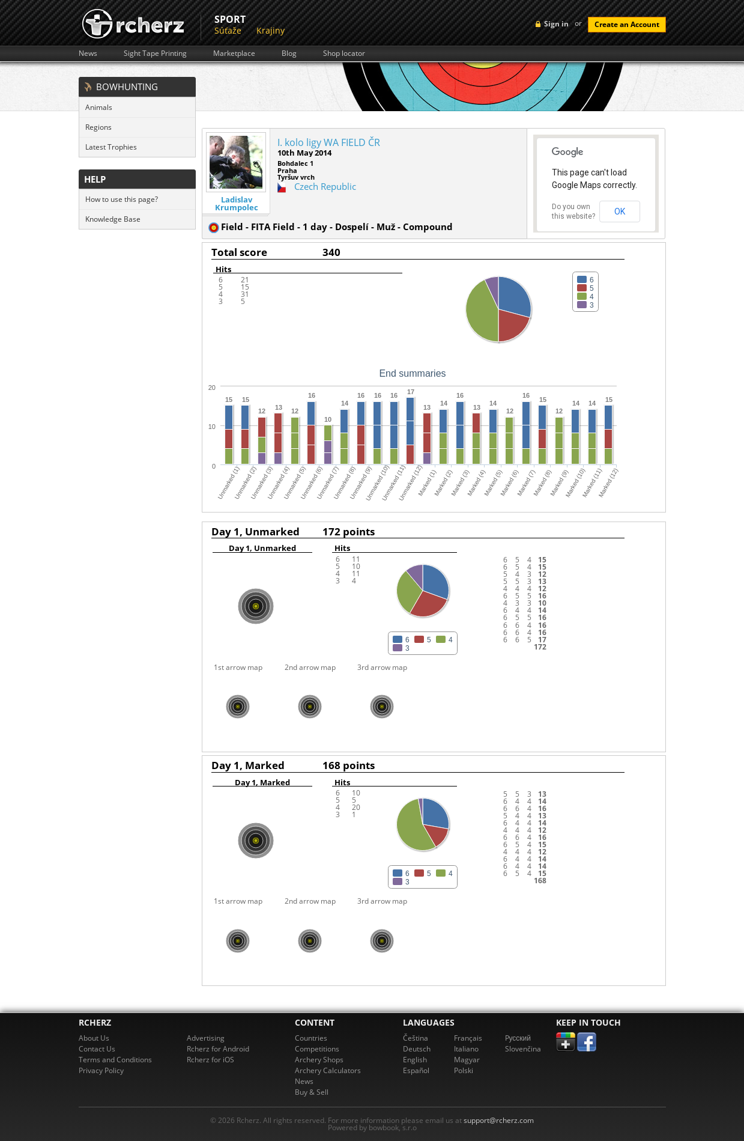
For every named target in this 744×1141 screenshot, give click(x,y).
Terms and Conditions (115, 1059)
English (415, 1059)
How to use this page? (121, 199)
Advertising (206, 1038)
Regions (98, 127)
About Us (94, 1038)
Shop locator (344, 53)
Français (468, 1038)
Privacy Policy (101, 1070)
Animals (98, 107)
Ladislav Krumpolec (236, 203)
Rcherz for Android (218, 1049)
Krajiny (270, 30)
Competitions (317, 1049)
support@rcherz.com (499, 1120)
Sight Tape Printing (155, 53)
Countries (311, 1038)
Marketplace (234, 53)
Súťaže (227, 30)
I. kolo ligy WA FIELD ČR (328, 142)
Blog (289, 53)
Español (416, 1070)
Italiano (466, 1049)
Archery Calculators (328, 1070)
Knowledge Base (113, 219)
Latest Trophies (111, 147)
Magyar (467, 1059)
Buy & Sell (311, 1092)
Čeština (415, 1038)
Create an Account (626, 24)
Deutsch (417, 1049)
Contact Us (97, 1049)
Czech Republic (325, 186)
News (88, 53)
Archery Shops (319, 1059)
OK (619, 211)
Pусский (518, 1038)
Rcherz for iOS (210, 1059)
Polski (463, 1070)
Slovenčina (523, 1049)
